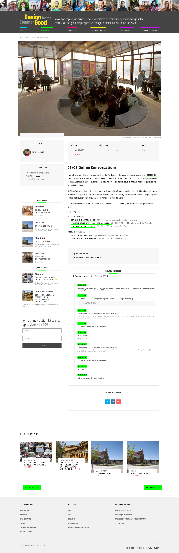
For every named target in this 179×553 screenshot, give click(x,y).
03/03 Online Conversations (42, 258)
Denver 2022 (24, 515)
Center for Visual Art (28, 527)
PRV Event (31, 488)
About (70, 510)
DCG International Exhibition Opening (45, 279)
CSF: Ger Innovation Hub (83, 220)
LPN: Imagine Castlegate (83, 226)
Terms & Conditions (132, 548)
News (69, 515)
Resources (71, 519)
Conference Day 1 (43, 241)
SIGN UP (42, 346)
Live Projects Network (123, 515)
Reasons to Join (74, 523)
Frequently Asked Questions (78, 527)
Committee (24, 523)
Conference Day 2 (43, 226)
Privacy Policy (152, 548)
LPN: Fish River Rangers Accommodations (91, 223)
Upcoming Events (26, 532)
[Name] (42, 331)
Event (26, 38)
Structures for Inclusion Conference (120, 178)
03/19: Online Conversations (42, 211)
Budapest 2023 (25, 510)
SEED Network (120, 523)
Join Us (154, 30)
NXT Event (154, 488)
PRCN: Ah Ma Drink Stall (83, 235)
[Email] (42, 338)
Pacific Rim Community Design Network (130, 519)
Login (146, 30)
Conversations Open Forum (87, 257)
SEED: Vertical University (83, 238)
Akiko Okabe (93, 303)
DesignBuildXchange (123, 510)
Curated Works (25, 519)
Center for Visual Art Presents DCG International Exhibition (46, 298)
